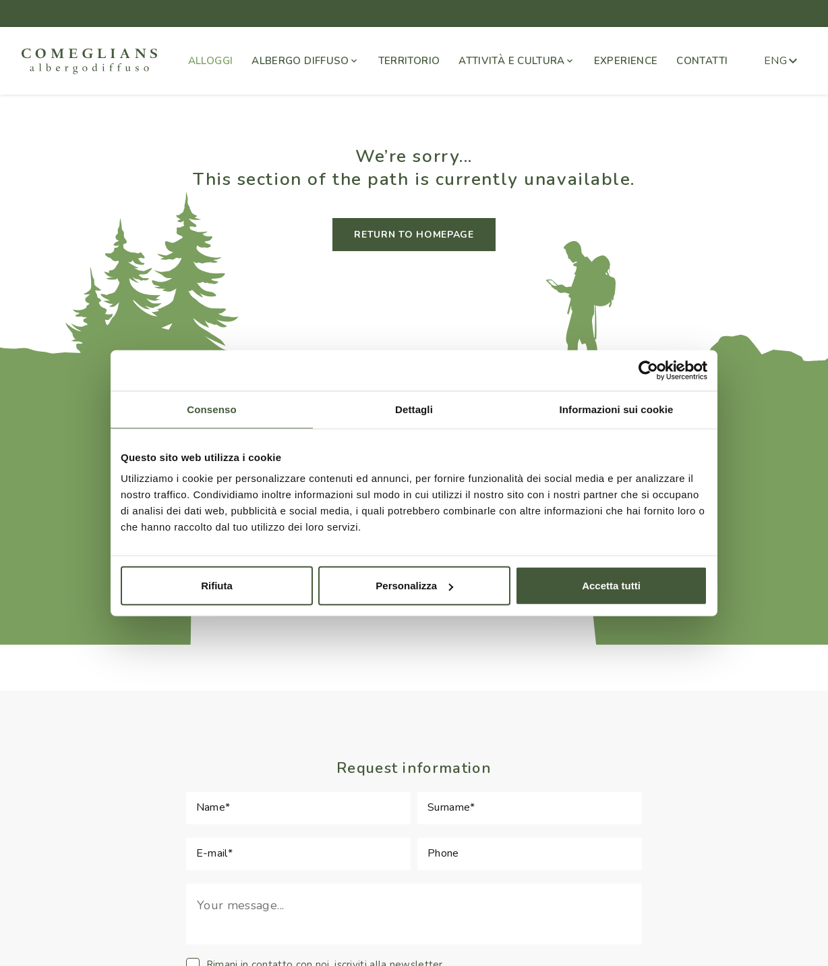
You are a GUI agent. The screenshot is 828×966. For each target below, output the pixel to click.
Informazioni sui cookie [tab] (617, 408)
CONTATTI (702, 61)
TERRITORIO (409, 61)
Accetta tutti (611, 585)
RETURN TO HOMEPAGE (414, 234)
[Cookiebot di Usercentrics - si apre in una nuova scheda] (648, 370)
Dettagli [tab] (414, 408)
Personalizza (414, 585)
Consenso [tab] (211, 408)
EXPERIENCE (626, 61)
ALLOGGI (210, 61)
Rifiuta (217, 585)
